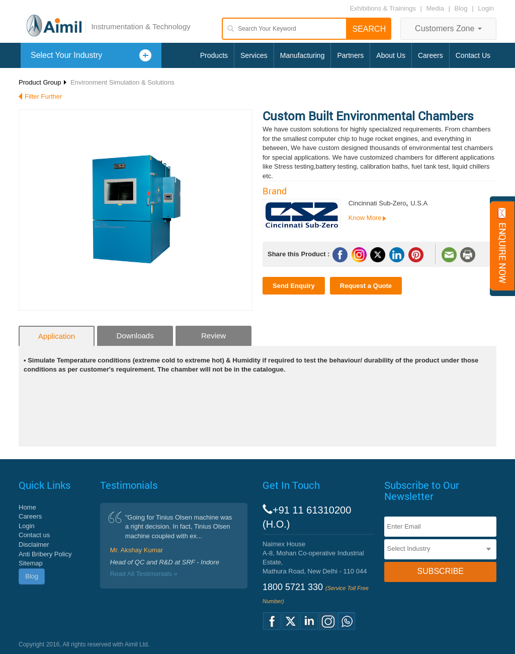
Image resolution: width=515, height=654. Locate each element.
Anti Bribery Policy (45, 554)
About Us (390, 55)
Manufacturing (302, 55)
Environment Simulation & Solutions (122, 82)
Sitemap (31, 563)
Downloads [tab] (134, 335)
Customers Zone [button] (448, 28)
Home (27, 507)
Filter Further (43, 96)
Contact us (34, 535)
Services (254, 55)
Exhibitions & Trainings (383, 8)
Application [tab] (56, 336)
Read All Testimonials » (144, 573)
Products (214, 55)
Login (486, 8)
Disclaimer (34, 544)
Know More (365, 218)
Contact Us (473, 55)
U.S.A (418, 203)
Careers (430, 55)
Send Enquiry (294, 285)
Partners (350, 55)
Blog (461, 8)
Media (436, 8)
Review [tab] (213, 335)
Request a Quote (366, 285)
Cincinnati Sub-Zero (377, 203)
